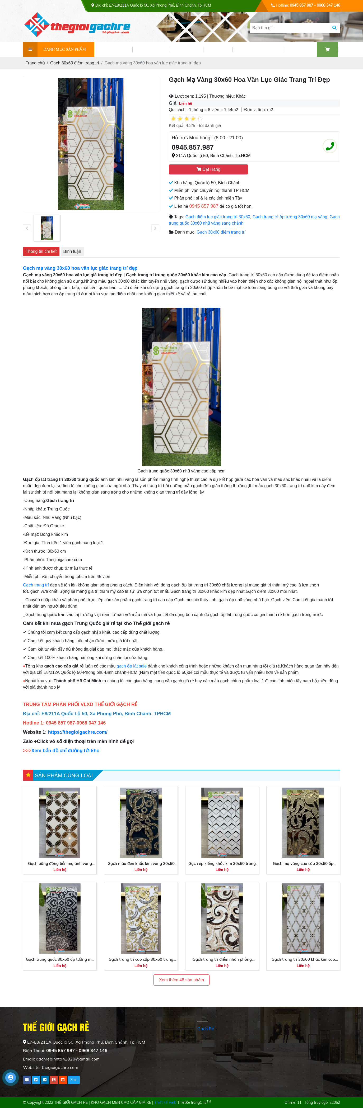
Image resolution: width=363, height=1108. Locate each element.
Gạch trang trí (36, 585)
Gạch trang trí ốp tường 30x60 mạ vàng (290, 217)
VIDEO (218, 49)
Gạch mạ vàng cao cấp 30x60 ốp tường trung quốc (303, 864)
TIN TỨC (187, 49)
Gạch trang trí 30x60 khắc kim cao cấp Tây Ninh (303, 960)
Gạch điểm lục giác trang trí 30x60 (217, 217)
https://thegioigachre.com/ (78, 732)
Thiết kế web (165, 1102)
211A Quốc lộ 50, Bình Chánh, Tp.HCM (211, 155)
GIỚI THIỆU (113, 49)
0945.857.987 (193, 147)
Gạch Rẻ (205, 1028)
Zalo (73, 1079)
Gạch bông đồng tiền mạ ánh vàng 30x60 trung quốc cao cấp (60, 864)
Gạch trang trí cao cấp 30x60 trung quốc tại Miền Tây (141, 960)
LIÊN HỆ (300, 49)
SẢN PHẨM (151, 49)
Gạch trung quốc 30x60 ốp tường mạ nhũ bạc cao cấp (60, 960)
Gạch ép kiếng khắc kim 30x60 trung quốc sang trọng (222, 864)
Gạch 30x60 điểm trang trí (221, 232)
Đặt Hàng (208, 169)
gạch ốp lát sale (132, 666)
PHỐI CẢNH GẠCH (258, 49)
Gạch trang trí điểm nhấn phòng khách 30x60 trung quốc (222, 960)
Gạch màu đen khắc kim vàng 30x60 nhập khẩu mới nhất (141, 864)
